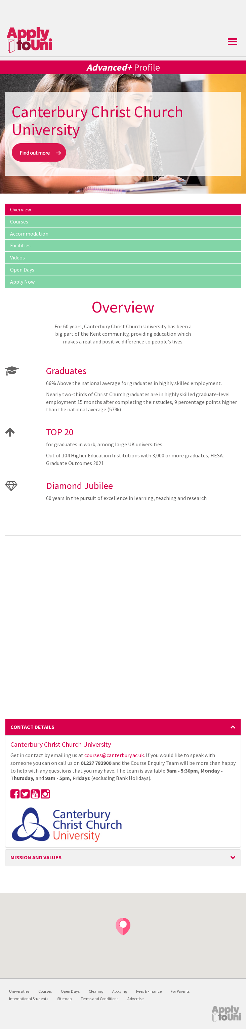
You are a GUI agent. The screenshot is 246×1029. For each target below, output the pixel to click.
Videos (17, 257)
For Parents (180, 991)
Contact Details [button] (123, 727)
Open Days (22, 269)
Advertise (135, 998)
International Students (28, 998)
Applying (119, 991)
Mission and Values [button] (123, 857)
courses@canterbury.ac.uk (114, 755)
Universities (19, 991)
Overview (20, 209)
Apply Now (22, 281)
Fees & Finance (149, 991)
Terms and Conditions (99, 998)
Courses (19, 221)
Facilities (20, 245)
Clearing (96, 991)
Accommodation (29, 233)
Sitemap (64, 998)
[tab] (123, 727)
